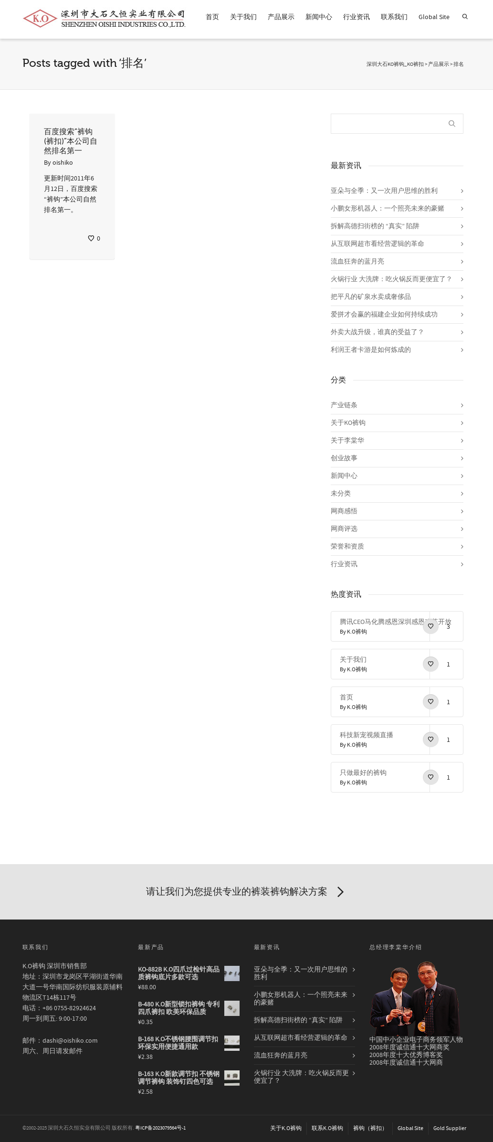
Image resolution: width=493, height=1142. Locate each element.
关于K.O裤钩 (286, 1128)
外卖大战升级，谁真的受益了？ (377, 332)
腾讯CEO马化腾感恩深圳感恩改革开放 (395, 622)
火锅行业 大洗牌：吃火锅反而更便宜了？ (391, 279)
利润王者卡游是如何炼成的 (371, 350)
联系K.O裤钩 (327, 1128)
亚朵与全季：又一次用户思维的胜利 (384, 191)
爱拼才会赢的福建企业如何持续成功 (384, 314)
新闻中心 (318, 17)
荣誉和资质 (347, 546)
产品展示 (281, 17)
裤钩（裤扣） (370, 1128)
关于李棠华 (347, 440)
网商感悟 (344, 511)
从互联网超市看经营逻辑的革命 (377, 244)
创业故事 (344, 458)
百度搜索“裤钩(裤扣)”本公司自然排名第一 (70, 141)
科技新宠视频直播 (366, 735)
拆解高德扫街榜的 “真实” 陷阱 (375, 226)
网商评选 (344, 529)
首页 (212, 17)
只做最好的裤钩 (363, 773)
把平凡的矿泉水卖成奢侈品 (371, 297)
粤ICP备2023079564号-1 (160, 1128)
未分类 (341, 493)
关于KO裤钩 (348, 423)
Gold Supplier (449, 1128)
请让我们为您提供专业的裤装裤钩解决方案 (246, 892)
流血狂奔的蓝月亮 (357, 261)
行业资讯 (356, 17)
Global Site (434, 17)
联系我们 (394, 17)
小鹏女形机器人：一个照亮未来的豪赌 (387, 208)
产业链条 (344, 405)
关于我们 (243, 17)
